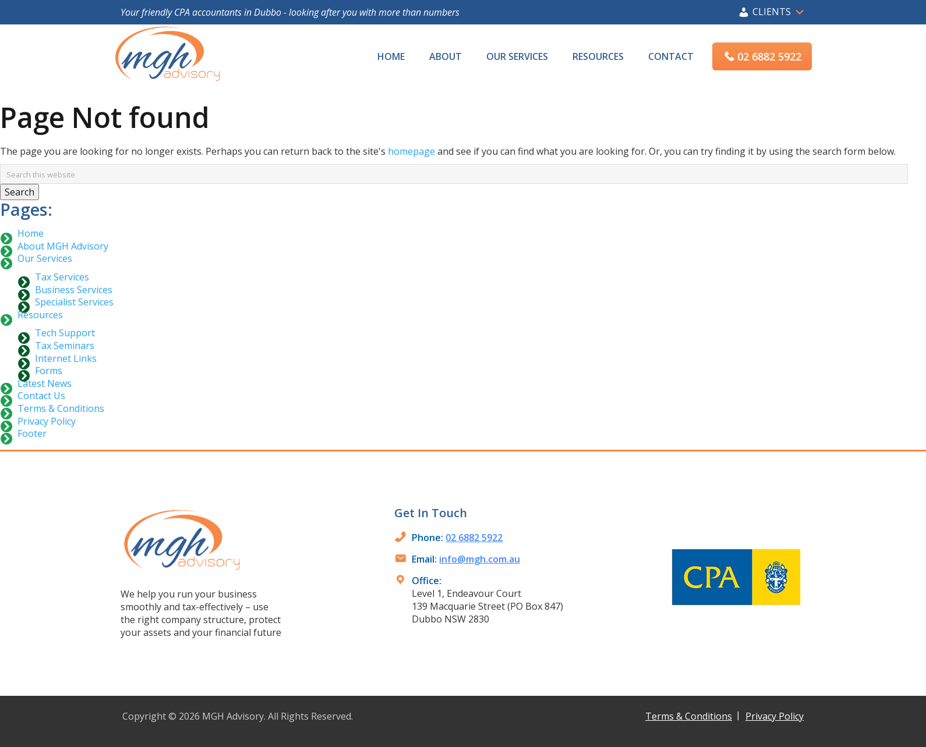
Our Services (44, 258)
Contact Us (41, 395)
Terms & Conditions (60, 408)
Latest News (44, 383)
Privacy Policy (46, 421)
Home (30, 233)
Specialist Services (74, 302)
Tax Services (62, 277)
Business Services (73, 289)
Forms (48, 370)
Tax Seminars (64, 345)
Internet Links (66, 358)
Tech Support (65, 332)
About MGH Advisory (62, 246)
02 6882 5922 (474, 537)
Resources (40, 314)
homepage (411, 151)
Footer (32, 433)
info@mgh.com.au (479, 559)
